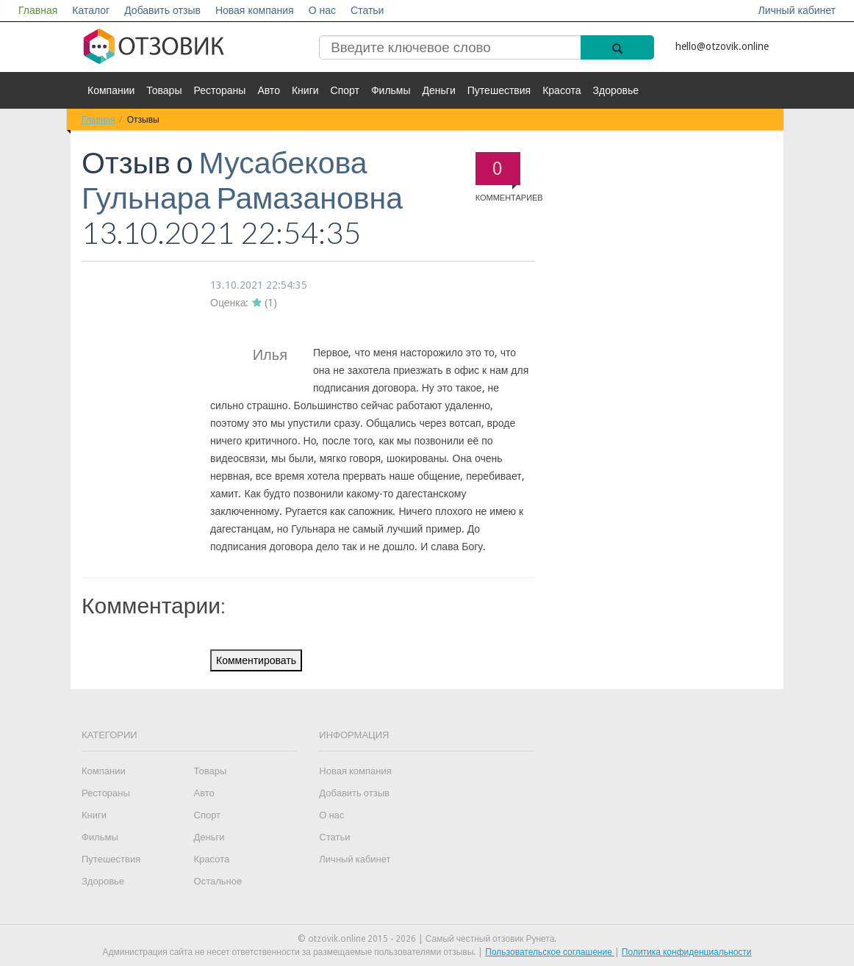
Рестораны (219, 90)
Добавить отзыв (162, 10)
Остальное (218, 881)
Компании (110, 90)
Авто (268, 90)
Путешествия (499, 90)
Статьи (367, 10)
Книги (305, 90)
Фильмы (391, 90)
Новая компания (254, 10)
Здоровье (616, 90)
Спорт (345, 90)
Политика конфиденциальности (687, 952)
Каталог (91, 10)
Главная (37, 10)
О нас (322, 10)
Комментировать (256, 660)
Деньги (439, 90)
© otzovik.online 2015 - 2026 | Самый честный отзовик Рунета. (427, 939)
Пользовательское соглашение (549, 952)
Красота (561, 90)
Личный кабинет (797, 10)
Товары (164, 90)
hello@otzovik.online (722, 46)
